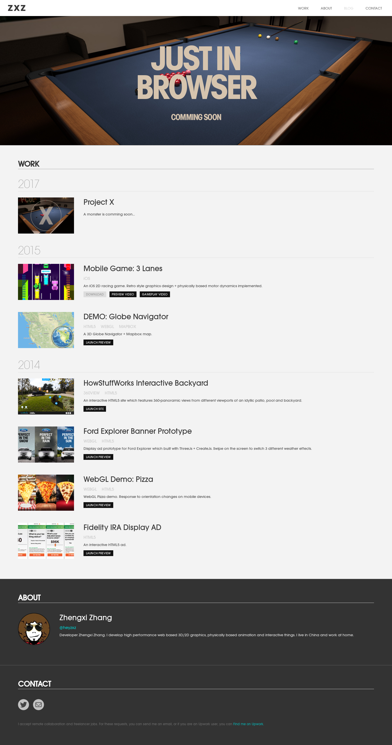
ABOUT (326, 8)
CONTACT (374, 8)
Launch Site (95, 409)
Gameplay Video (155, 294)
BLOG (349, 8)
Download (95, 294)
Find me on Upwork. (248, 724)
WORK (303, 8)
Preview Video (123, 294)
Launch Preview (98, 342)
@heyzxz (68, 627)
